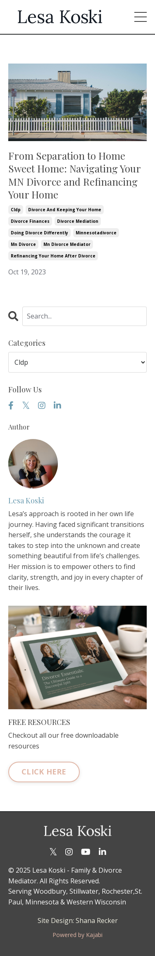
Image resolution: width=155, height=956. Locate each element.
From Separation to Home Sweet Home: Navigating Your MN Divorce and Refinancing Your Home (74, 175)
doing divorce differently (39, 233)
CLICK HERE (44, 772)
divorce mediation (77, 221)
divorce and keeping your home (64, 209)
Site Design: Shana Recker (78, 920)
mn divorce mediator (67, 244)
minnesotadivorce (96, 233)
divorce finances (30, 221)
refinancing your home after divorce (53, 256)
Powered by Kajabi (77, 935)
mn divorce (23, 244)
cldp (16, 209)
